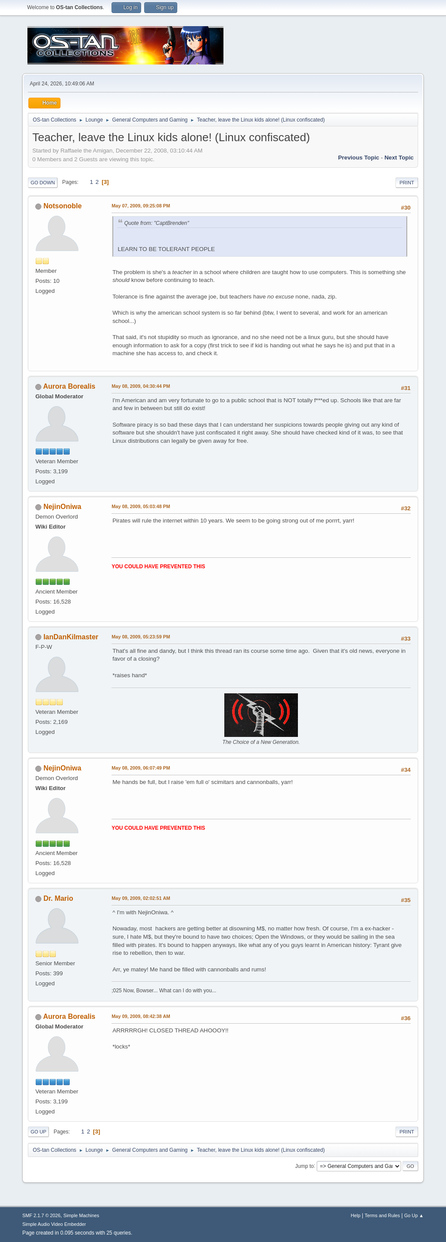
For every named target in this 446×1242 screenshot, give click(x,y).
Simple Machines (81, 1215)
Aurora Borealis (69, 386)
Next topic (399, 157)
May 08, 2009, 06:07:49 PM (141, 767)
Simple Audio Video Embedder (54, 1224)
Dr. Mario (58, 898)
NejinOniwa (62, 506)
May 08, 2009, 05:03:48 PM (141, 506)
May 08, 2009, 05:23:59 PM (141, 636)
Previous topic (358, 157)
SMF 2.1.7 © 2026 (41, 1215)
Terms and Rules (382, 1215)
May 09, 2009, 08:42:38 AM (141, 1016)
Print (406, 182)
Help (355, 1215)
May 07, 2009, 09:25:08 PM (141, 205)
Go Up (38, 1131)
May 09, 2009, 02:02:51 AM (141, 898)
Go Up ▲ (414, 1215)
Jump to (304, 1166)
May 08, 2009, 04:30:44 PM (141, 386)
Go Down (42, 182)
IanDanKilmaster (71, 637)
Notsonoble (63, 206)
